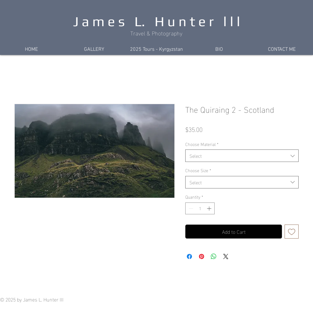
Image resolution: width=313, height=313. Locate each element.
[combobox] (242, 155)
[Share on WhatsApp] (214, 256)
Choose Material (201, 144)
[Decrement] (190, 208)
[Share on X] (226, 256)
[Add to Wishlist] (292, 232)
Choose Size (198, 170)
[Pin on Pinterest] (201, 256)
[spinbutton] (200, 208)
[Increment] (210, 208)
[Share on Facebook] (189, 256)
